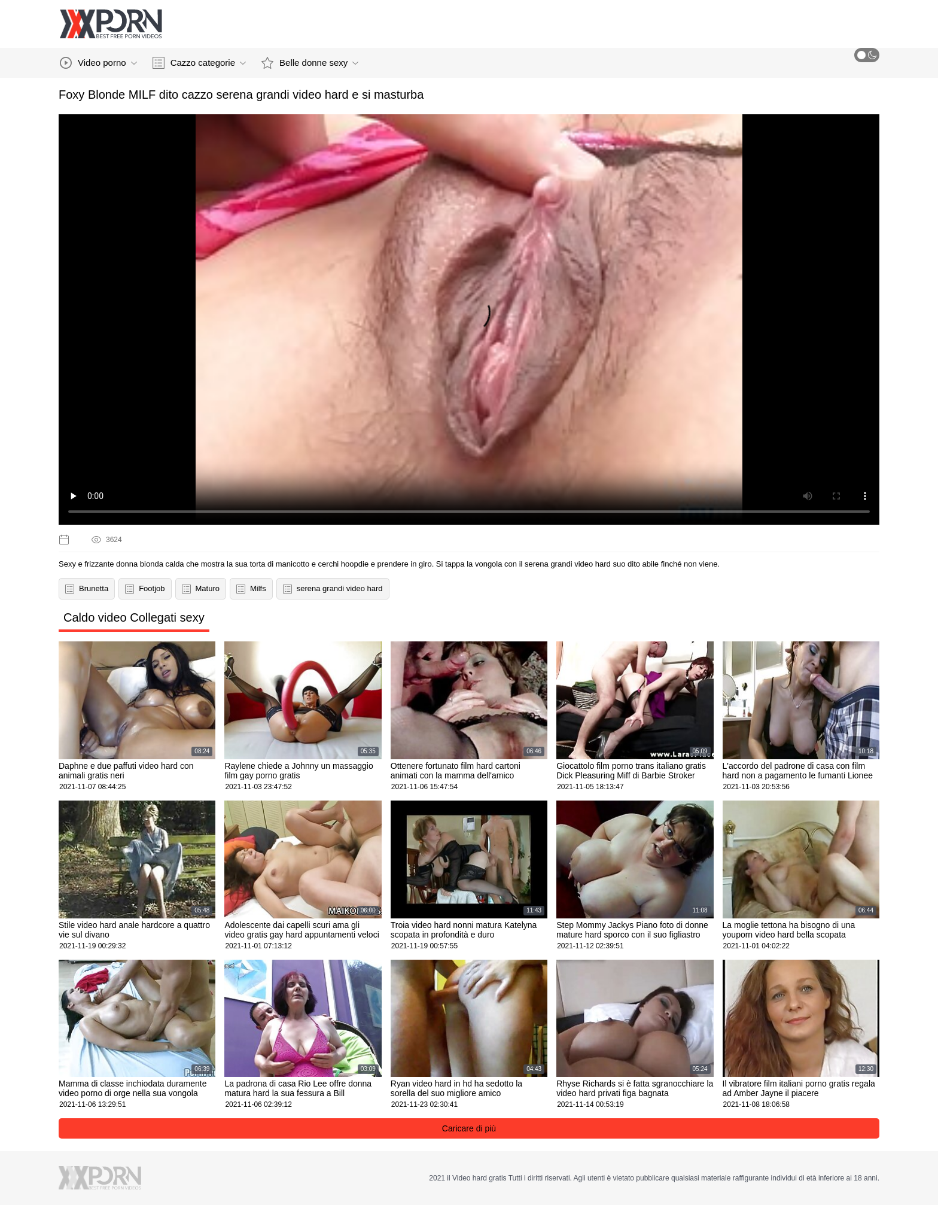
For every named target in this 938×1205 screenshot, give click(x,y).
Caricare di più (469, 1128)
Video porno (98, 63)
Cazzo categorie (199, 63)
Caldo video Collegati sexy (134, 617)
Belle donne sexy (309, 63)
